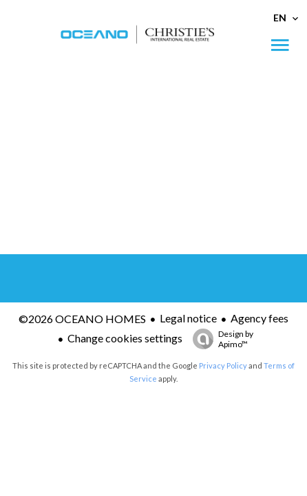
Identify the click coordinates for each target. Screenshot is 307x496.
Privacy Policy (223, 365)
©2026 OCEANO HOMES (82, 318)
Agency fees (259, 317)
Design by (219, 339)
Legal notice (188, 317)
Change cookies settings (124, 337)
